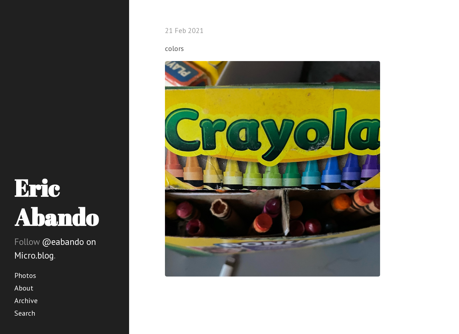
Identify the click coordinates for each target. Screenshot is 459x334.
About (23, 288)
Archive (26, 300)
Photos (25, 275)
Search (24, 313)
